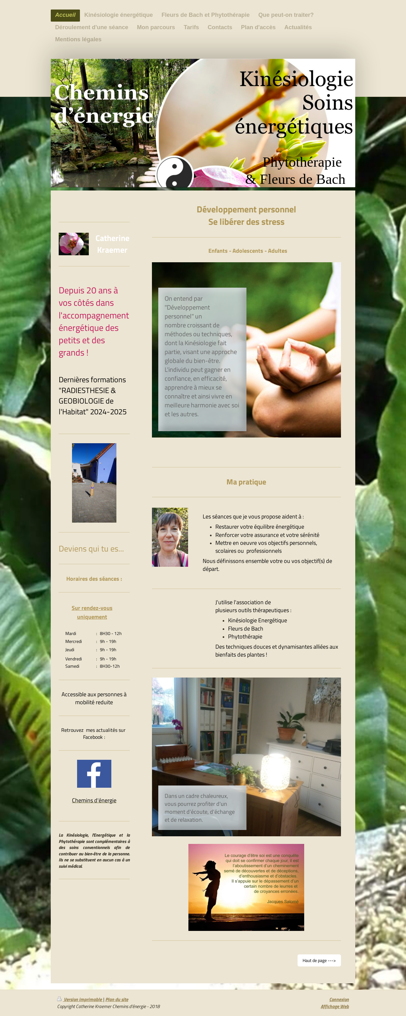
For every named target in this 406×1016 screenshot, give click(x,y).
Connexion (339, 999)
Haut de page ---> (319, 960)
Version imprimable (80, 999)
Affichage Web (335, 1006)
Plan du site (116, 999)
